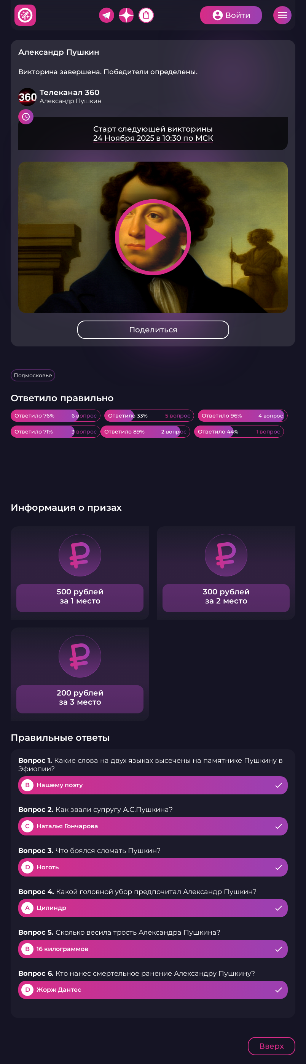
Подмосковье (33, 375)
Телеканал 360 (69, 92)
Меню (282, 15)
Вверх (271, 1046)
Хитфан (25, 15)
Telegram (106, 15)
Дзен (126, 15)
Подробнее (153, 133)
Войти (237, 15)
